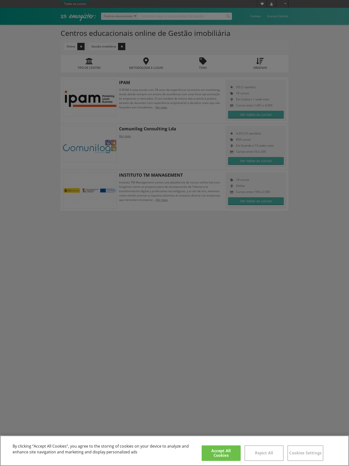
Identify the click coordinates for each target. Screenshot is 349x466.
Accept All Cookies (221, 453)
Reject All (264, 453)
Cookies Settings (305, 453)
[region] (174, 450)
